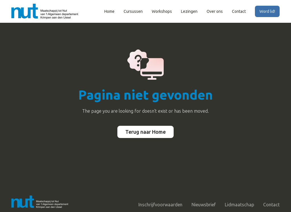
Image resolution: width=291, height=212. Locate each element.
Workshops (162, 11)
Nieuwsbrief (204, 204)
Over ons (215, 11)
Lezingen (189, 11)
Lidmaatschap (239, 204)
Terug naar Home (145, 132)
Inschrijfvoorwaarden (160, 204)
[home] (44, 11)
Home (109, 11)
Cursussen (133, 11)
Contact (239, 11)
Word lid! (267, 11)
